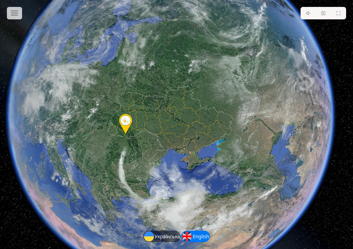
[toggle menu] (14, 13)
